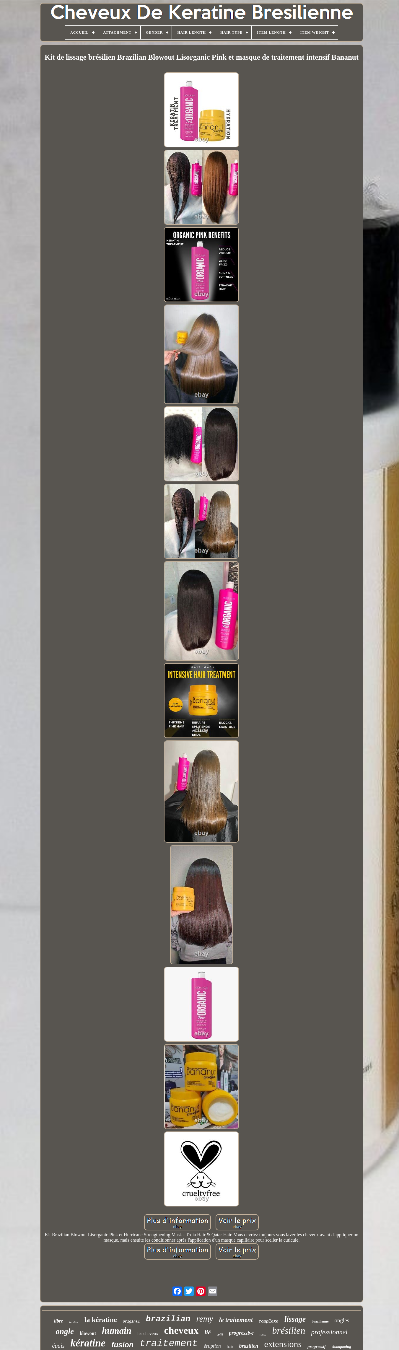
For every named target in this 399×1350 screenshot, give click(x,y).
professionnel (329, 1332)
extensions (283, 1344)
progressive (241, 1333)
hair (230, 1346)
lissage (295, 1319)
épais (58, 1345)
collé (219, 1334)
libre (58, 1320)
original (131, 1322)
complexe (269, 1321)
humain (116, 1330)
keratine (74, 1322)
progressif (316, 1346)
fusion (122, 1345)
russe (263, 1334)
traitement (168, 1343)
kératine (88, 1343)
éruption (212, 1346)
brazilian (168, 1319)
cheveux (181, 1330)
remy (204, 1318)
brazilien (248, 1346)
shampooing (341, 1346)
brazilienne (320, 1321)
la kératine (100, 1319)
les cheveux (147, 1333)
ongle (65, 1331)
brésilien (288, 1330)
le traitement (236, 1319)
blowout (88, 1333)
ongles (342, 1320)
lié (207, 1332)
